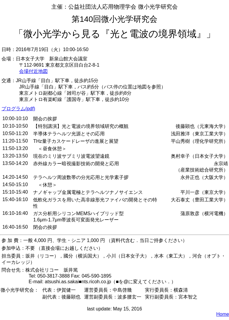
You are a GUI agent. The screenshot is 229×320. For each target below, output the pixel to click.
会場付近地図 (33, 71)
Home (222, 314)
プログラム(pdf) (18, 108)
